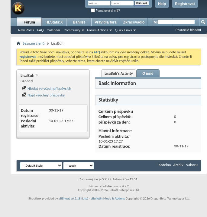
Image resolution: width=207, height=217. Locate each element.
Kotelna (165, 164)
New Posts (26, 30)
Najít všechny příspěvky (43, 95)
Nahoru (192, 164)
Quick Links (123, 30)
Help (162, 4)
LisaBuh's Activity (119, 73)
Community (71, 30)
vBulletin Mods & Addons (108, 198)
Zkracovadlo (134, 22)
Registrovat (185, 4)
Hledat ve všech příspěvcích (46, 88)
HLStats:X (54, 22)
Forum (29, 22)
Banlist (79, 22)
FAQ (40, 30)
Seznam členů (33, 43)
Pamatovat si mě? (105, 10)
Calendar (53, 30)
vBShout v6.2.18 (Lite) (73, 198)
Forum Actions (97, 30)
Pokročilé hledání (188, 30)
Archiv (178, 164)
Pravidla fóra (106, 22)
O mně (147, 73)
